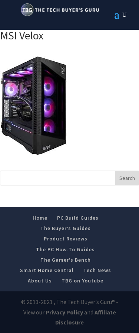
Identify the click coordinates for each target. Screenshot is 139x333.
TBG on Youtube (82, 280)
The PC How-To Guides (65, 249)
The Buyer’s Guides (65, 228)
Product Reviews (65, 238)
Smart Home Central (47, 270)
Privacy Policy (64, 312)
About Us (40, 280)
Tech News (97, 270)
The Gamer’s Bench (65, 259)
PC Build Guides (78, 217)
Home (40, 217)
